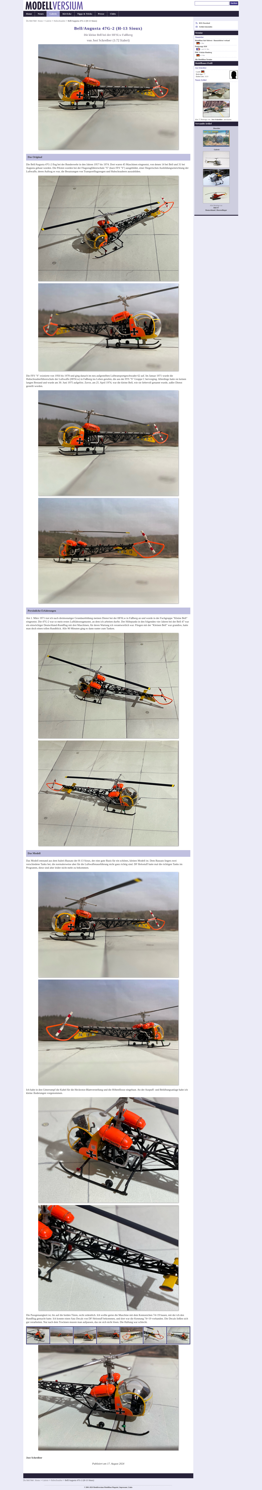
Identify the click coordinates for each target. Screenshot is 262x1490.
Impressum (123, 1487)
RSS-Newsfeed (204, 23)
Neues (41, 13)
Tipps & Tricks (84, 13)
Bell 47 (216, 208)
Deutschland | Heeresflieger (216, 210)
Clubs (113, 13)
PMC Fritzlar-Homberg (203, 52)
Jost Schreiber (217, 119)
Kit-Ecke (67, 13)
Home (29, 13)
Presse (101, 13)
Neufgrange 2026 (201, 46)
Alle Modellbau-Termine (203, 59)
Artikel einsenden (205, 27)
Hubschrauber (60, 21)
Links (130, 1487)
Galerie (53, 13)
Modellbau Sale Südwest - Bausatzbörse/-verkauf (212, 40)
